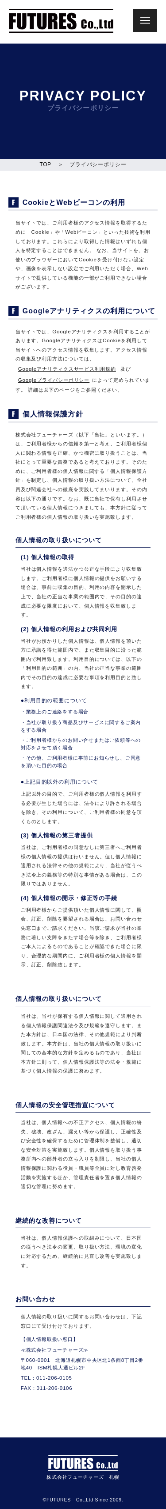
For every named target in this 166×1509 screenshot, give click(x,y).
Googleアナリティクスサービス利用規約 (67, 369)
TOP (45, 164)
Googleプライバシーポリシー (54, 380)
